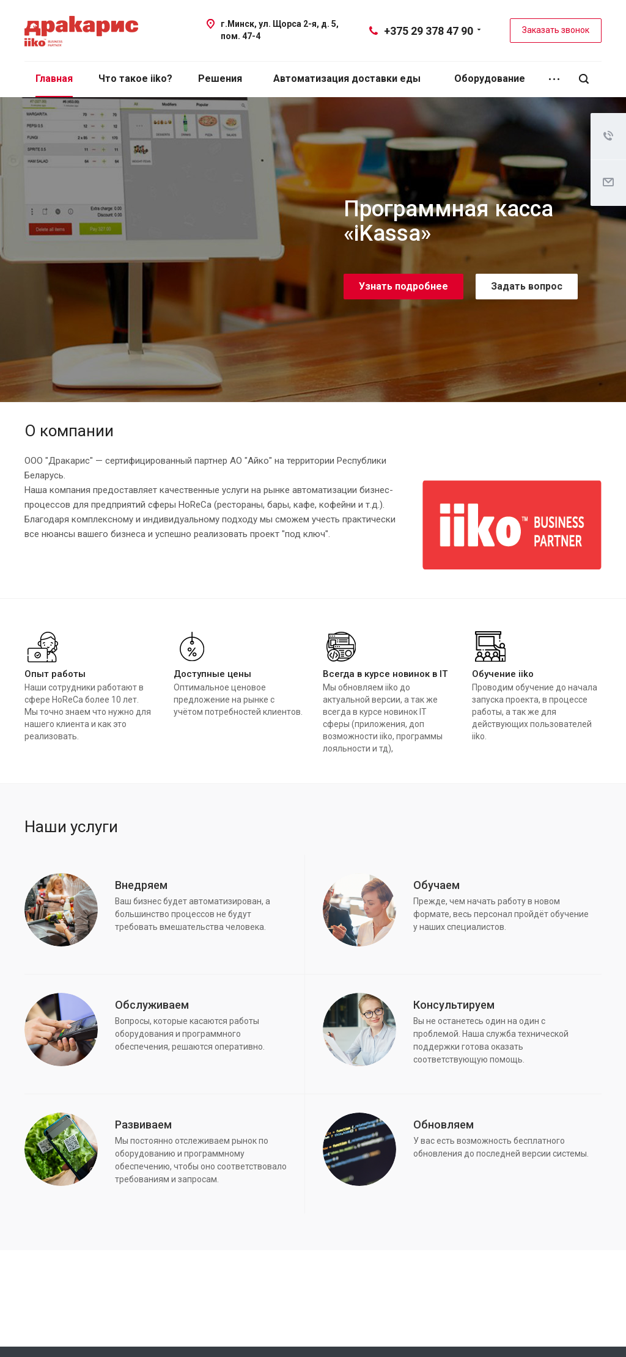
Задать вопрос (526, 286)
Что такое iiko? (135, 78)
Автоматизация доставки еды (347, 78)
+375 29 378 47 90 (428, 30)
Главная (54, 78)
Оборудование (489, 78)
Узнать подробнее (403, 286)
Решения (220, 78)
